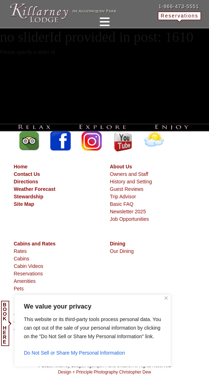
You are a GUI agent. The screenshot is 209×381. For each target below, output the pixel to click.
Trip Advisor (123, 196)
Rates (20, 251)
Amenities (25, 281)
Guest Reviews (126, 189)
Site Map (24, 204)
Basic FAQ (122, 204)
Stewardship (28, 196)
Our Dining (122, 251)
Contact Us (27, 174)
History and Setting (131, 181)
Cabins (22, 258)
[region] (92, 331)
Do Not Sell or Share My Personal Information (74, 353)
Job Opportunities (129, 219)
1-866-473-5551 (178, 6)
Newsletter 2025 (128, 211)
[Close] (166, 298)
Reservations (179, 16)
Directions (26, 181)
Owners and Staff (129, 174)
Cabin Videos (28, 266)
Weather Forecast (35, 189)
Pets (19, 288)
